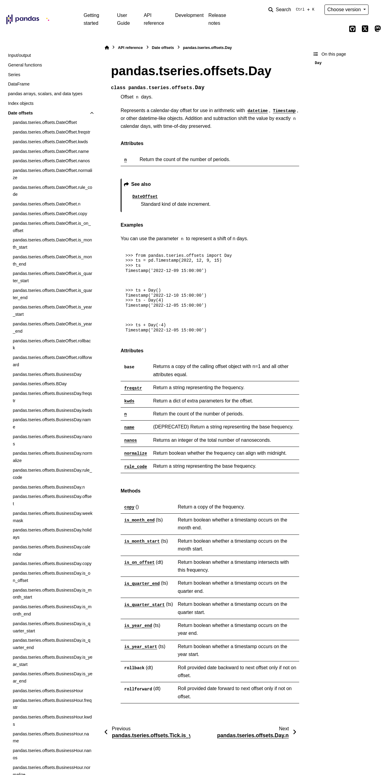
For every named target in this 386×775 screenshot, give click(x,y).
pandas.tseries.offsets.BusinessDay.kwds (52, 410)
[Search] (292, 10)
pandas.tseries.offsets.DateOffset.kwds (50, 141)
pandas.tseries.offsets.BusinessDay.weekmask (52, 517)
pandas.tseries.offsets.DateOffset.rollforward (52, 361)
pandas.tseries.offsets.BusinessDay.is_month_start (52, 594)
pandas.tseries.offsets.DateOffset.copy (50, 213)
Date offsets (20, 113)
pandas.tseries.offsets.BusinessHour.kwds (52, 721)
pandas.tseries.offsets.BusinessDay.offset (52, 500)
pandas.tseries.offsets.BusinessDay (47, 374)
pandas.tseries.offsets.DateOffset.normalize (52, 174)
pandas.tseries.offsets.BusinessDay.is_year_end (52, 677)
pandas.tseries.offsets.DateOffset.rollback (52, 344)
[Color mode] (377, 10)
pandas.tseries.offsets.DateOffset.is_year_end (52, 327)
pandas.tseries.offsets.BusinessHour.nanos (52, 754)
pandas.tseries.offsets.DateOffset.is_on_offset (52, 227)
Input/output (19, 55)
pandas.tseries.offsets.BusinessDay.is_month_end (52, 610)
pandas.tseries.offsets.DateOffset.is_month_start (52, 243)
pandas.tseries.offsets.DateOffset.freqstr (51, 132)
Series (14, 74)
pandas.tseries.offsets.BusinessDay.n (49, 487)
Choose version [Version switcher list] (344, 9)
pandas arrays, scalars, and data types (45, 93)
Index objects (20, 103)
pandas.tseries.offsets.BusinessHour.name (51, 737)
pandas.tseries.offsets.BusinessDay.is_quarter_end (51, 644)
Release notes (217, 19)
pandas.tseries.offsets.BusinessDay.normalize (52, 457)
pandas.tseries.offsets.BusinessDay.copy (52, 563)
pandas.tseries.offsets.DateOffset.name (51, 151)
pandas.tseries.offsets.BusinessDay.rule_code (52, 474)
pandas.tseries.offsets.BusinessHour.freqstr (52, 704)
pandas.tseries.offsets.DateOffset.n (46, 204)
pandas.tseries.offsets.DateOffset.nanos (51, 160)
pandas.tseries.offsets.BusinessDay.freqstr (52, 397)
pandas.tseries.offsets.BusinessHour (48, 690)
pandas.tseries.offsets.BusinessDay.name (52, 423)
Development (189, 15)
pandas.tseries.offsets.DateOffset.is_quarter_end (52, 294)
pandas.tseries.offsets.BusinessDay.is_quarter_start (51, 627)
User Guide (123, 19)
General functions (25, 65)
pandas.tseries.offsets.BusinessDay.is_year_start (52, 661)
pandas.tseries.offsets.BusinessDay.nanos (52, 440)
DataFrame (19, 84)
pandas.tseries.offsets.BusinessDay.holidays (52, 534)
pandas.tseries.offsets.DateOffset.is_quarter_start (52, 277)
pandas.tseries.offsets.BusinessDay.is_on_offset (51, 577)
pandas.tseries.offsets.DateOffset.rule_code (52, 191)
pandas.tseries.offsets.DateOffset (45, 122)
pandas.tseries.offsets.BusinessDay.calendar (51, 550)
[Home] (107, 47)
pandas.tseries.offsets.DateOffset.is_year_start (52, 311)
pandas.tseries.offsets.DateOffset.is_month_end (52, 260)
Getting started (91, 19)
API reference (154, 19)
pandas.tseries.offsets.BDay (40, 383)
